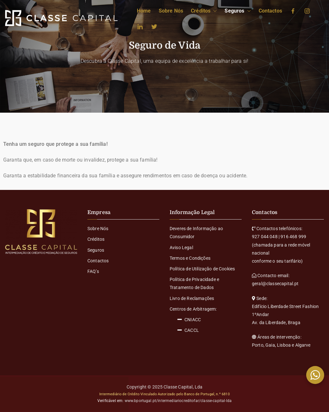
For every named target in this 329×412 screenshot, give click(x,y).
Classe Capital (178, 386)
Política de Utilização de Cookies (202, 268)
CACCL (188, 330)
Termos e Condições (190, 258)
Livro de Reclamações (192, 298)
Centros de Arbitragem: (193, 309)
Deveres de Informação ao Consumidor (196, 232)
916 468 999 (293, 236)
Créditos (204, 11)
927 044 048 (265, 236)
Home (144, 11)
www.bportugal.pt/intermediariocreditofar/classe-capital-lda (178, 400)
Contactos (270, 11)
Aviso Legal (181, 247)
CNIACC (189, 320)
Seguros (238, 11)
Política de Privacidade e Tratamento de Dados (194, 283)
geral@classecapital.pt (275, 283)
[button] (213, 11)
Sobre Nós (171, 11)
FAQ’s (93, 271)
